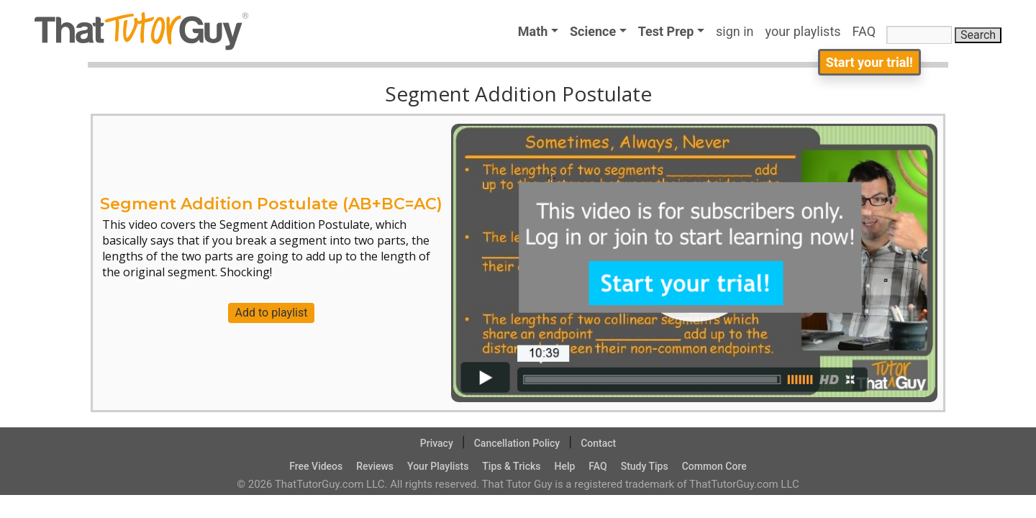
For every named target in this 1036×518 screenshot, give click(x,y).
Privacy (436, 443)
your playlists (803, 31)
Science (593, 31)
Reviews (375, 466)
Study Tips (644, 466)
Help (564, 466)
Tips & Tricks (511, 466)
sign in (735, 31)
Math (533, 31)
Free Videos (315, 466)
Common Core (714, 466)
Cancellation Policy (517, 443)
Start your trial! (869, 62)
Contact (598, 443)
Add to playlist (271, 312)
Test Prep (666, 31)
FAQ (867, 31)
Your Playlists (437, 466)
